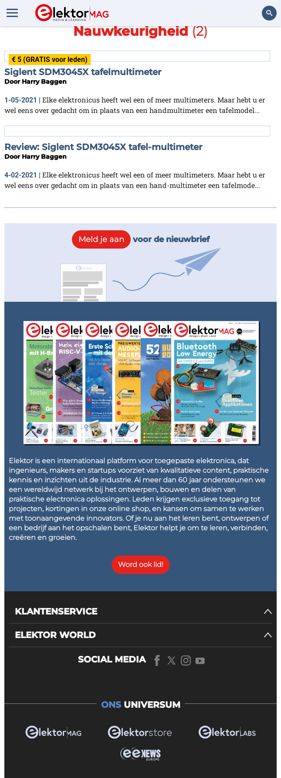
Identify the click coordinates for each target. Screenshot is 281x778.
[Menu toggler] (12, 12)
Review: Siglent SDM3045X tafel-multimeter (103, 147)
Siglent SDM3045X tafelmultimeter (82, 72)
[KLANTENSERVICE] (143, 611)
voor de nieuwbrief (141, 239)
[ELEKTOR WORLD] (143, 635)
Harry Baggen (44, 81)
